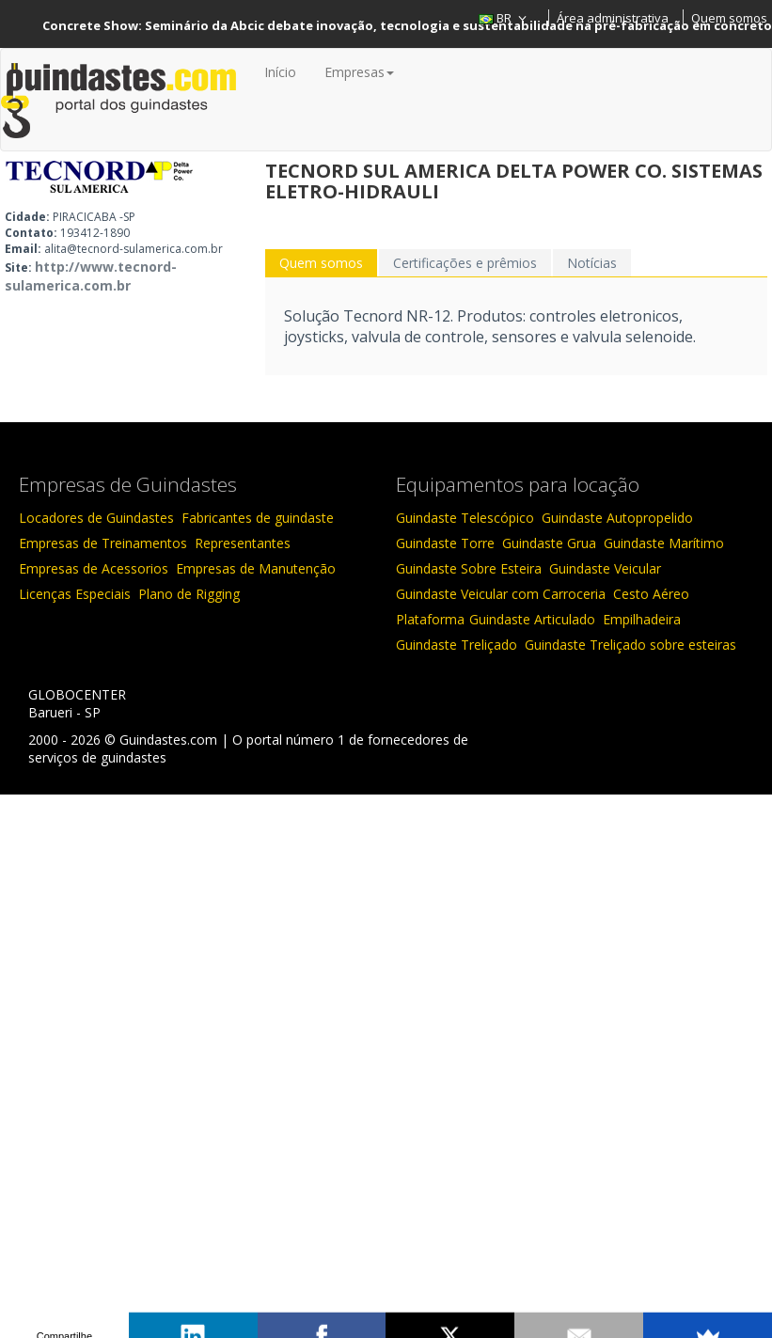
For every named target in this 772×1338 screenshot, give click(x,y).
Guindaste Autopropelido (617, 518)
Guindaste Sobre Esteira (469, 568)
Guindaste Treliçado (456, 644)
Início (280, 72)
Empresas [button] (359, 72)
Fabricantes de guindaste (257, 518)
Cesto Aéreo (651, 594)
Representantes (243, 543)
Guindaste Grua (549, 543)
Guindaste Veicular (605, 568)
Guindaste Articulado (532, 619)
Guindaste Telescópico (465, 518)
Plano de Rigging (189, 594)
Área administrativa (613, 17)
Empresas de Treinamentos (103, 543)
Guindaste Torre (445, 543)
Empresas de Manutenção (256, 568)
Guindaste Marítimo (664, 543)
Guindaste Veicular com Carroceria (501, 594)
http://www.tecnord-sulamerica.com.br (91, 276)
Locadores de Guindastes (96, 518)
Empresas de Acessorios (93, 568)
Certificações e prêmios (465, 263)
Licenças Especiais (75, 594)
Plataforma (430, 619)
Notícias (592, 263)
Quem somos (729, 17)
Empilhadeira (642, 619)
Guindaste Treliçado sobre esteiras (630, 644)
